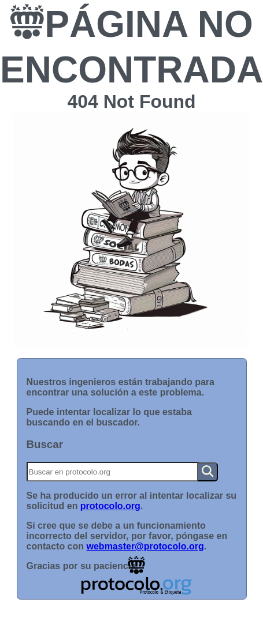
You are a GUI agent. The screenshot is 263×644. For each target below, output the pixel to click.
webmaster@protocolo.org (145, 546)
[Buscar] (113, 471)
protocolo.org (110, 506)
